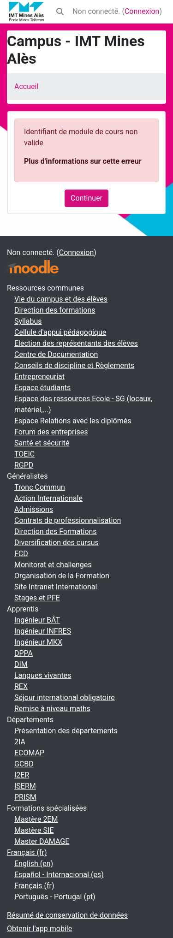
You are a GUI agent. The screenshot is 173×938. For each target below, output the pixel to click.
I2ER (21, 775)
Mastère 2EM (36, 819)
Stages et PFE (37, 598)
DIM (21, 664)
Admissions (33, 509)
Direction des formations (54, 310)
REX (21, 686)
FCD (21, 553)
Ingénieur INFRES (42, 631)
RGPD (23, 465)
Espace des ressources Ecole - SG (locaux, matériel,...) (83, 404)
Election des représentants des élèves (76, 343)
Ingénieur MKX (38, 642)
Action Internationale (48, 498)
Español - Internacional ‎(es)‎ (59, 874)
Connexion (142, 11)
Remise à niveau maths (52, 708)
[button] (60, 11)
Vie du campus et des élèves (60, 299)
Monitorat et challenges (52, 564)
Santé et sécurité (41, 443)
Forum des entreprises (51, 431)
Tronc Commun (39, 487)
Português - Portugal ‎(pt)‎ (54, 896)
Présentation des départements (66, 730)
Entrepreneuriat (39, 376)
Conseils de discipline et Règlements (74, 365)
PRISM (25, 797)
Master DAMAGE (41, 841)
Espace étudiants (42, 387)
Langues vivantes (42, 675)
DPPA (23, 653)
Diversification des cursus (56, 542)
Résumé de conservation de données (67, 915)
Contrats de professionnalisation (67, 520)
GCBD (24, 764)
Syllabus (28, 321)
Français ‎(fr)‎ (27, 852)
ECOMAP (29, 752)
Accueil (26, 86)
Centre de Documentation (56, 354)
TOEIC (24, 454)
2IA (19, 741)
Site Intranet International (55, 586)
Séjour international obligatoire (64, 697)
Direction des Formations (55, 531)
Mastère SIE (34, 830)
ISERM (25, 786)
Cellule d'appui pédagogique (60, 332)
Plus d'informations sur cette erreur (82, 161)
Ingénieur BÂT (37, 620)
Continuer (86, 198)
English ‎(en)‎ (33, 863)
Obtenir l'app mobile (39, 928)
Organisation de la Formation (61, 575)
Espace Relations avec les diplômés (72, 420)
